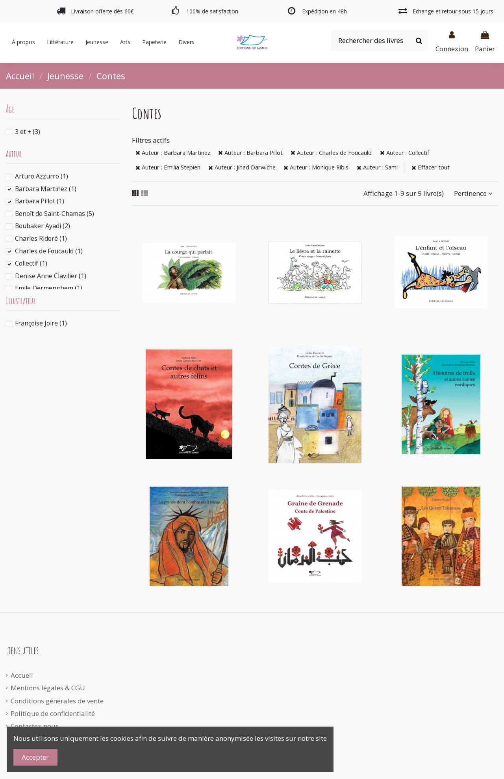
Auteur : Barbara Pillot (250, 152)
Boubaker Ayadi (42, 225)
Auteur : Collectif (404, 152)
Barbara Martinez (45, 188)
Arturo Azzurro (41, 176)
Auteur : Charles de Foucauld (331, 152)
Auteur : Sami (377, 167)
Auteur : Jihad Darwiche (242, 167)
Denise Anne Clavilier (50, 275)
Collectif (31, 263)
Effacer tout (430, 167)
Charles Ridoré (41, 238)
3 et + (27, 131)
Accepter (35, 757)
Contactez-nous (35, 726)
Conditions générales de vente (57, 700)
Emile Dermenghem (48, 288)
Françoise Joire (41, 323)
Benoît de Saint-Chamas (54, 213)
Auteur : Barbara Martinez (172, 152)
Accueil (22, 675)
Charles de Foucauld (49, 251)
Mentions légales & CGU (48, 687)
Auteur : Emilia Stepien (167, 167)
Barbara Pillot (39, 201)
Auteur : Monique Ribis (316, 167)
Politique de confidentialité (53, 713)
